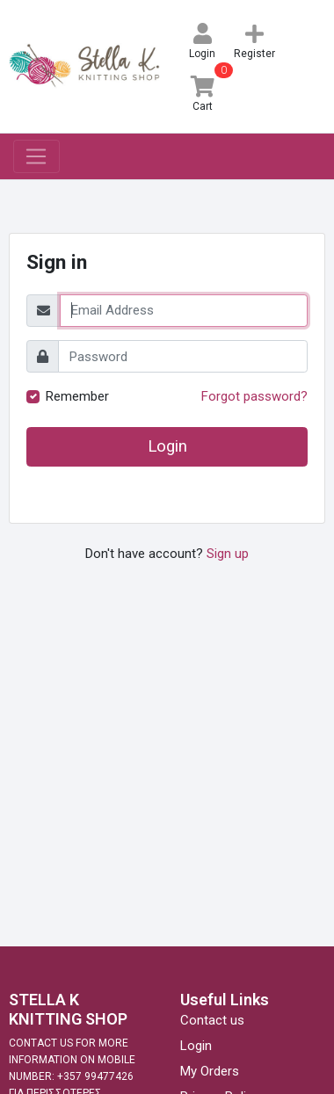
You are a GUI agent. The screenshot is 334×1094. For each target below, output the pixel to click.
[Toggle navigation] (36, 156)
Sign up (228, 553)
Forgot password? (254, 396)
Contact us (212, 1020)
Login (167, 446)
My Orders (209, 1071)
